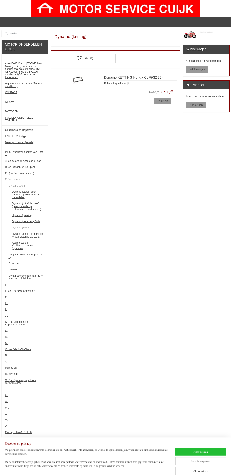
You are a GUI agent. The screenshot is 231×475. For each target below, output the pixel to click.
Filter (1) (85, 58)
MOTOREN (11, 111)
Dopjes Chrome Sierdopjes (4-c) (26, 256)
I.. (6, 309)
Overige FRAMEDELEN (18, 432)
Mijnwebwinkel (165, 467)
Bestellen (162, 100)
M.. (7, 336)
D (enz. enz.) (12, 179)
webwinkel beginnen (133, 467)
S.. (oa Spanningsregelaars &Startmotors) (20, 381)
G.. (7, 297)
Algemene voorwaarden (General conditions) (24, 85)
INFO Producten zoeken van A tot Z (24, 153)
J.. (6, 315)
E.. (6, 284)
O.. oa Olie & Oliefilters (18, 349)
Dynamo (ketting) (21, 227)
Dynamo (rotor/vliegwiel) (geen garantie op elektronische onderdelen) (26, 206)
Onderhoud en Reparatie (19, 130)
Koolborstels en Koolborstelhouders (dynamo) (23, 245)
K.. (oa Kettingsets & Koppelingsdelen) (16, 323)
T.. (6, 389)
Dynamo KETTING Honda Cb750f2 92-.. (134, 77)
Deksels (13, 269)
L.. (6, 330)
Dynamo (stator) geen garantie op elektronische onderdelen (26, 194)
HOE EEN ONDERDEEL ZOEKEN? (19, 119)
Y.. (6, 420)
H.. (6, 303)
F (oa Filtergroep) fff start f (20, 291)
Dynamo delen (17, 185)
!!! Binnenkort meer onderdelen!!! (23, 449)
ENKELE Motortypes (16, 136)
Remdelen (11, 367)
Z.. (6, 426)
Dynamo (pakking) (22, 215)
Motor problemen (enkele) (19, 142)
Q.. (7, 361)
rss (119, 467)
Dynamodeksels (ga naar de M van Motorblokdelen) (26, 277)
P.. (6, 355)
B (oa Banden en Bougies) (20, 167)
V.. (6, 401)
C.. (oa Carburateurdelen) (19, 173)
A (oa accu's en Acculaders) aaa (23, 160)
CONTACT (11, 92)
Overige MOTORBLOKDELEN (22, 438)
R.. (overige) (12, 373)
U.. (6, 395)
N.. (6, 343)
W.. (7, 407)
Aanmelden (196, 105)
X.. (6, 413)
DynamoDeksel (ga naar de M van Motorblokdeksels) (27, 235)
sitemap (112, 467)
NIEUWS (10, 101)
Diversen (14, 263)
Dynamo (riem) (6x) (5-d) (26, 221)
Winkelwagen (197, 69)
